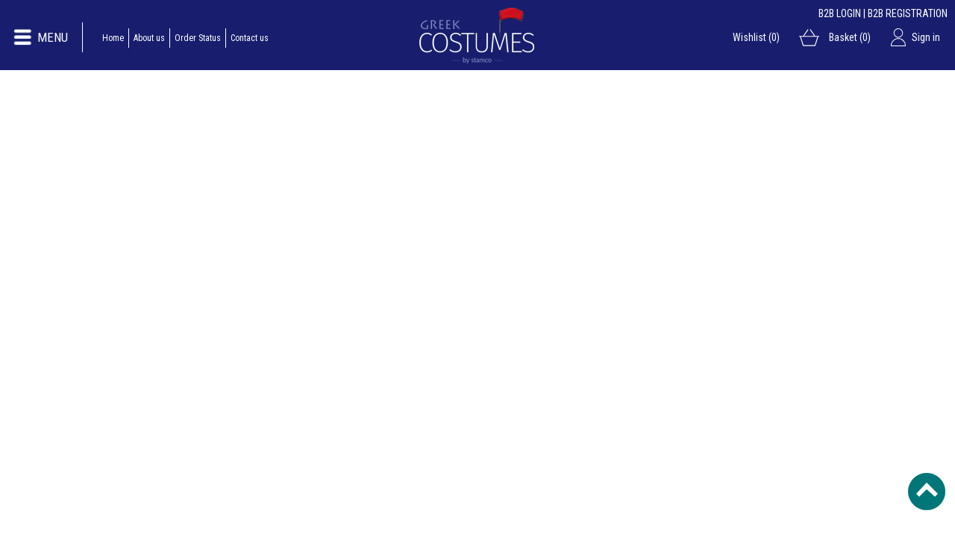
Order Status (198, 38)
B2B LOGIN (839, 13)
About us (149, 38)
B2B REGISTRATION (908, 13)
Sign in (926, 37)
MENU (52, 37)
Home (113, 38)
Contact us (250, 38)
